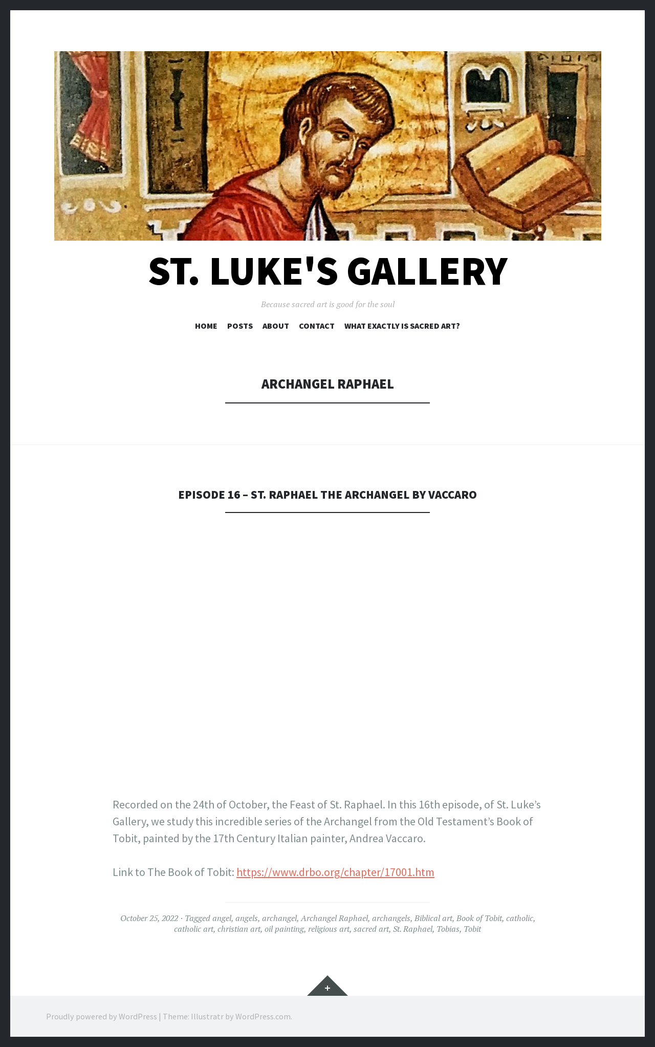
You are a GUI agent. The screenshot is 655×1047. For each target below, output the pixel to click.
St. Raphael (412, 928)
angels (246, 918)
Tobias (448, 928)
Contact (317, 325)
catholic (519, 918)
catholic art (193, 928)
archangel (279, 918)
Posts (240, 325)
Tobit (472, 928)
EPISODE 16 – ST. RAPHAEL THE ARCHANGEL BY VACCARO (328, 493)
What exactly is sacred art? (402, 325)
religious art (329, 928)
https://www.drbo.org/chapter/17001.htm (335, 872)
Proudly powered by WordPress (101, 1016)
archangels (391, 918)
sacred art (371, 928)
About (276, 325)
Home (206, 325)
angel (221, 918)
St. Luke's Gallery (328, 270)
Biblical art (433, 918)
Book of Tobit (479, 918)
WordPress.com (263, 1016)
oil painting (284, 928)
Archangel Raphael (334, 918)
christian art (238, 928)
